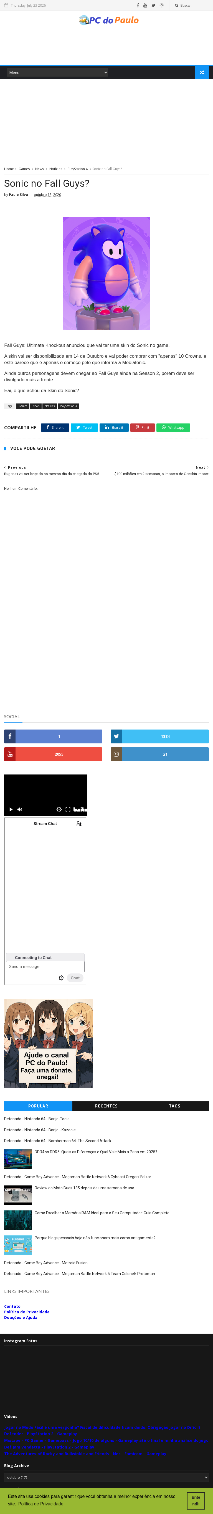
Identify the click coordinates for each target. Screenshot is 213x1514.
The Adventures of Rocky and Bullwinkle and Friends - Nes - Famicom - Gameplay (85, 1453)
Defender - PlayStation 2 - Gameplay (40, 1433)
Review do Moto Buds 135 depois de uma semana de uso (84, 1188)
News (39, 168)
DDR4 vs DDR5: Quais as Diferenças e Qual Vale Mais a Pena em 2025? (96, 1152)
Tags (175, 1106)
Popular (38, 1106)
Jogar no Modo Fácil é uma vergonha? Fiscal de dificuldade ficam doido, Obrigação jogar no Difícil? (102, 1427)
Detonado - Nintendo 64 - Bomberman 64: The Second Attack (57, 1141)
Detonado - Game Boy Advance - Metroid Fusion (46, 1263)
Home (9, 168)
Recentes (106, 1106)
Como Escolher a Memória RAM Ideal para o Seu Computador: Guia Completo (102, 1213)
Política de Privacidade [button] (41, 1504)
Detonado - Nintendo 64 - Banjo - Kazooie (40, 1130)
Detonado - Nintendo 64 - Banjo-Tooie (37, 1119)
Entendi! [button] (196, 1500)
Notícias (55, 168)
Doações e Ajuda (20, 1317)
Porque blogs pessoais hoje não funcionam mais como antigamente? (95, 1238)
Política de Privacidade (27, 1311)
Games (24, 168)
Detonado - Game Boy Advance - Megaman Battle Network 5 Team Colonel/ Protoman (79, 1273)
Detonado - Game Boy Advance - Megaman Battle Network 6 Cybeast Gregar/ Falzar (77, 1177)
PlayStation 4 (78, 168)
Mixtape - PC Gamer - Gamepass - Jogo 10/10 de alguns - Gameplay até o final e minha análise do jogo (106, 1440)
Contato (12, 1306)
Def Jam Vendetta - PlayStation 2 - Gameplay (49, 1447)
